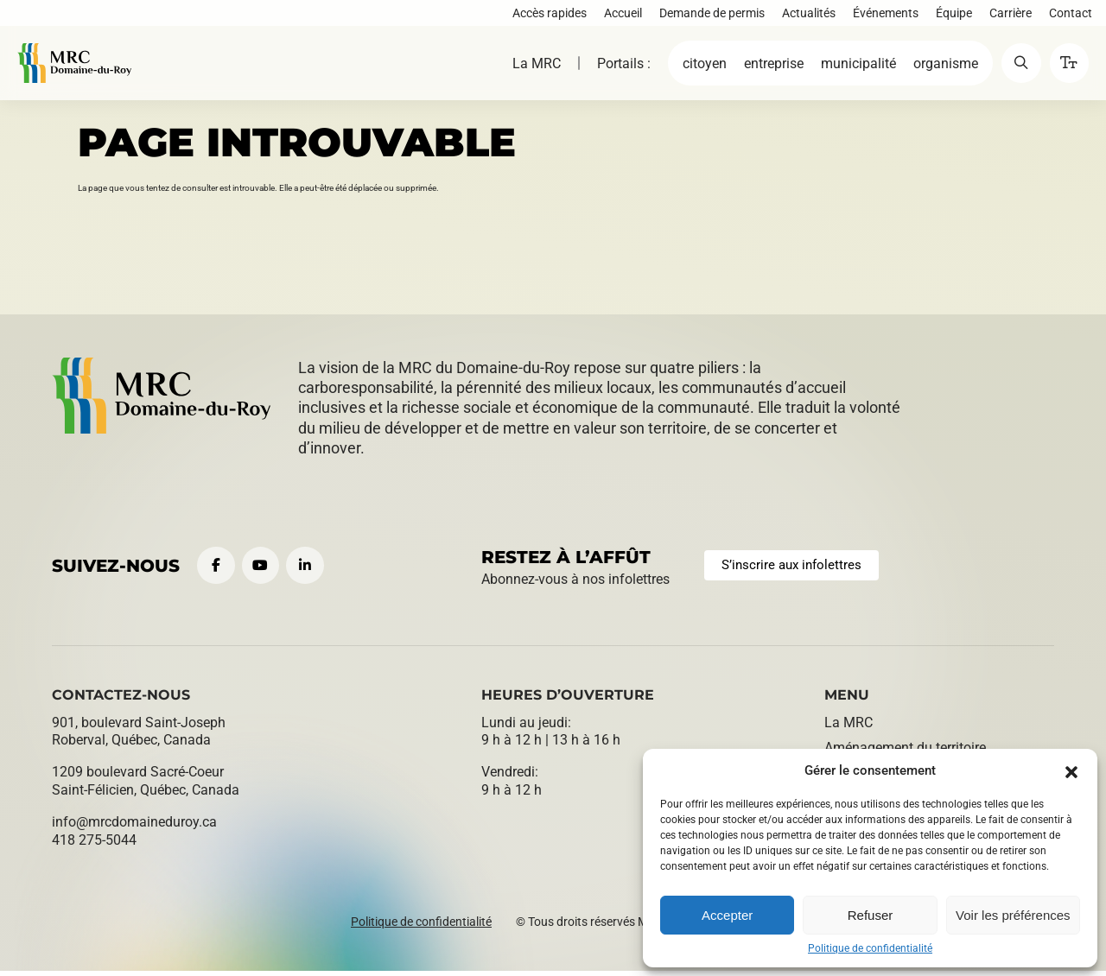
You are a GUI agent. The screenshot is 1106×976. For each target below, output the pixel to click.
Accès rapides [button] (546, 15)
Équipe (950, 15)
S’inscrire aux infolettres (797, 568)
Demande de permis (708, 15)
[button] (1071, 770)
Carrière (1007, 15)
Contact (1067, 15)
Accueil (620, 15)
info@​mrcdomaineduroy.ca (134, 827)
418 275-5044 (94, 845)
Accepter (727, 915)
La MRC (525, 70)
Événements (882, 15)
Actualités (805, 15)
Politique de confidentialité (870, 948)
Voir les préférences (1013, 915)
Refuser (870, 915)
